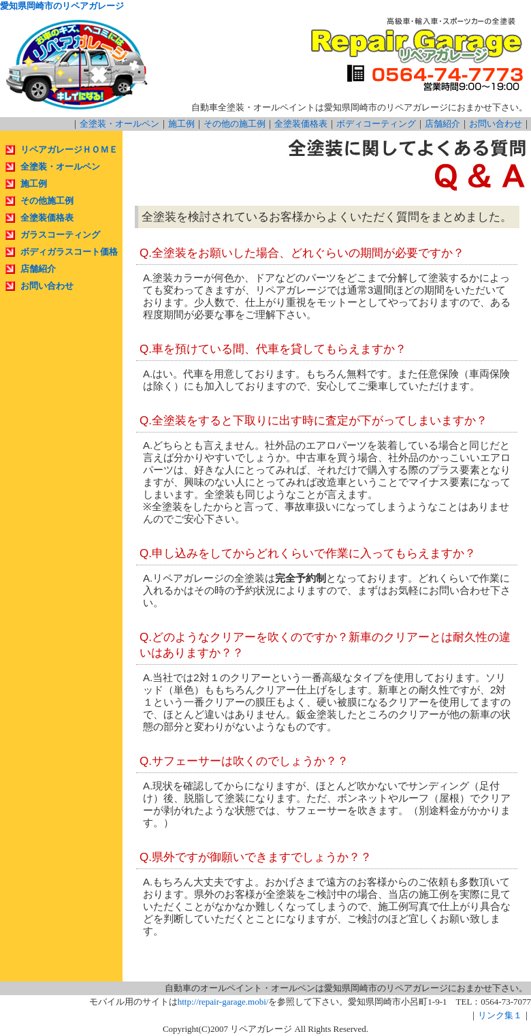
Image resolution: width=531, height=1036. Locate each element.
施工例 (181, 124)
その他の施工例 (235, 124)
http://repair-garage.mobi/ (223, 1001)
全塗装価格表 (300, 124)
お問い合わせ (495, 124)
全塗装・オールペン (119, 124)
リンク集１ (500, 1015)
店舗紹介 (442, 124)
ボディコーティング (376, 124)
